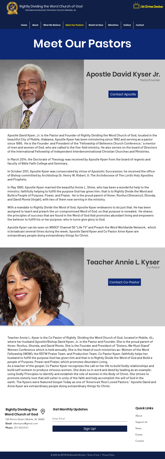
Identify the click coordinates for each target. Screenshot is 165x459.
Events (138, 434)
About (138, 415)
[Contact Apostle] (123, 94)
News (138, 428)
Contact (139, 440)
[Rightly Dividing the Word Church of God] (52, 6)
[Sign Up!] (90, 429)
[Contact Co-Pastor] (124, 282)
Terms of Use (93, 455)
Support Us (141, 421)
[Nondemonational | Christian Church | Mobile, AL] (51, 10)
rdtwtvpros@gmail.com (25, 423)
